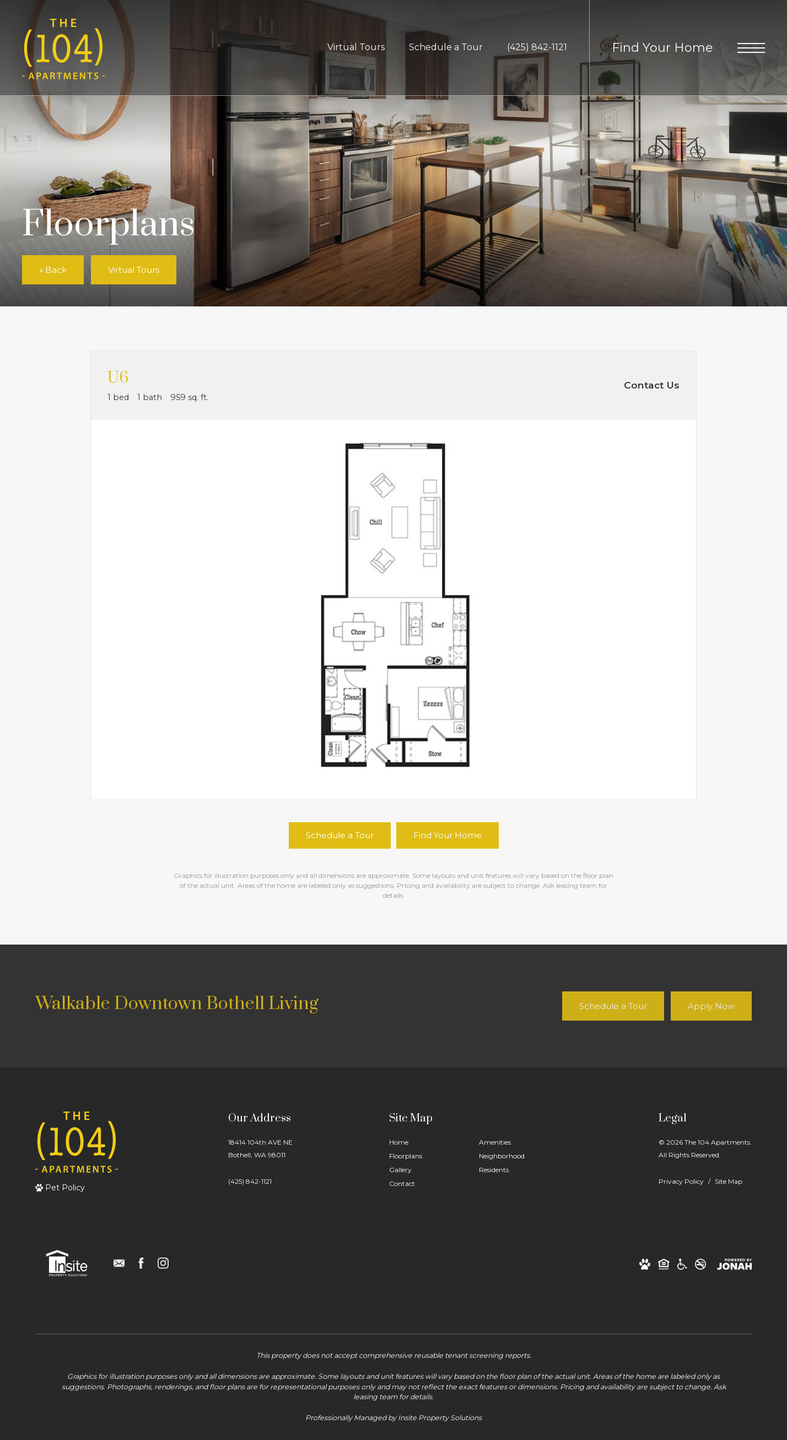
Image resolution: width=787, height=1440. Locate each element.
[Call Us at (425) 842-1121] (537, 48)
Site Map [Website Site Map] (728, 1181)
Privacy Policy (681, 1181)
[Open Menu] (751, 48)
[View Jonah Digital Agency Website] (734, 1263)
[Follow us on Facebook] (141, 1263)
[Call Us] (260, 1181)
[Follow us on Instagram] (163, 1263)
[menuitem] (425, 1143)
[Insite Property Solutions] (66, 1263)
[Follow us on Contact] (119, 1263)
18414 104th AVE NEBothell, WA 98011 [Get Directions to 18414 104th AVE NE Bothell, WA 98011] (260, 1148)
